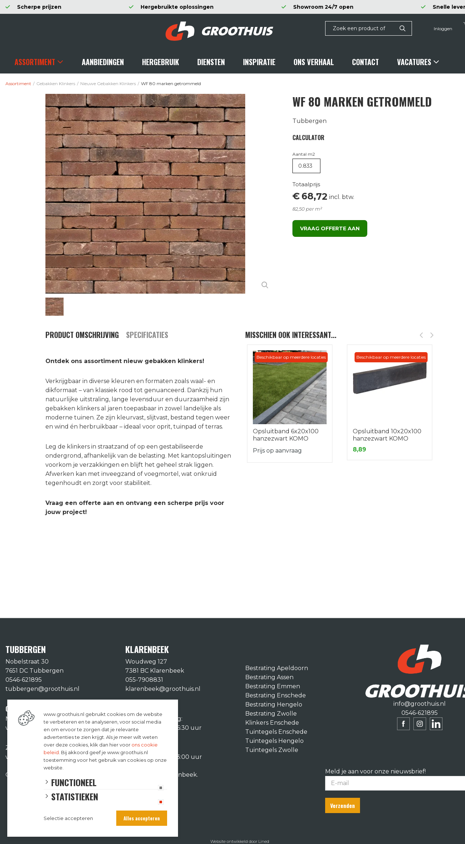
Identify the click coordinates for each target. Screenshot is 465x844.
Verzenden (343, 805)
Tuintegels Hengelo (274, 740)
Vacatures (414, 61)
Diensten (211, 61)
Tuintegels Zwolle (271, 750)
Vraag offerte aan (330, 228)
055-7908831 (144, 679)
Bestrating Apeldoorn (276, 668)
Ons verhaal (314, 61)
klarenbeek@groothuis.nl (163, 688)
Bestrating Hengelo (273, 704)
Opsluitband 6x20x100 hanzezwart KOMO (286, 435)
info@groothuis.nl (419, 703)
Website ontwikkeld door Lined (239, 840)
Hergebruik (160, 61)
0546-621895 (23, 679)
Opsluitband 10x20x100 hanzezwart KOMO (387, 435)
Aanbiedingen (103, 61)
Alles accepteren (142, 818)
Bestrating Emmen (272, 686)
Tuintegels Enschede (276, 731)
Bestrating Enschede (275, 695)
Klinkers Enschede (272, 722)
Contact (365, 61)
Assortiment (35, 61)
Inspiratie (259, 61)
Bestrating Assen (269, 677)
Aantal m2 (303, 154)
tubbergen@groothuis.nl (42, 688)
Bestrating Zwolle (271, 713)
